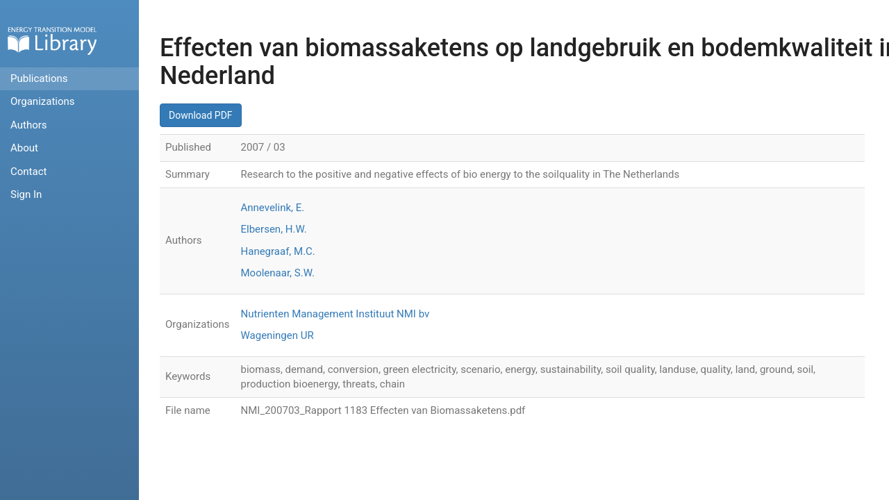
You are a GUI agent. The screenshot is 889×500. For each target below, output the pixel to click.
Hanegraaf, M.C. (278, 251)
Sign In (26, 194)
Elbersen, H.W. (274, 229)
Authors (28, 125)
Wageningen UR (277, 335)
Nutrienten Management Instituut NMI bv (335, 314)
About (24, 148)
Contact (28, 171)
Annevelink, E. (273, 207)
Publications (39, 78)
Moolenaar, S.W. (278, 273)
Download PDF (201, 115)
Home (52, 40)
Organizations (42, 101)
